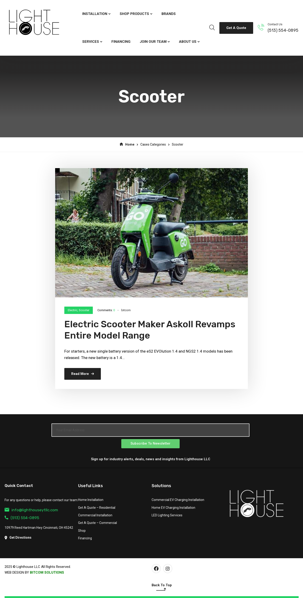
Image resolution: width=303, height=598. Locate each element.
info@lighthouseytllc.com (31, 510)
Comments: (106, 310)
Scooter (84, 310)
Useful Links (90, 485)
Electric (72, 310)
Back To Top (162, 587)
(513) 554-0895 (283, 30)
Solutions (161, 485)
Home (127, 144)
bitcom (126, 310)
